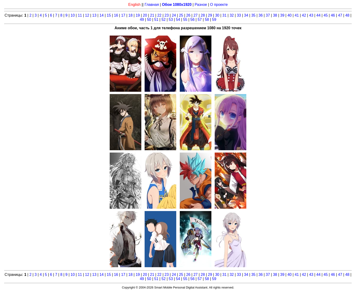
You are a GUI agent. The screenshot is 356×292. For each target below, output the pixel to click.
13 (94, 15)
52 (163, 20)
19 (138, 15)
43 (311, 15)
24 (174, 15)
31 (224, 15)
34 (246, 15)
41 (297, 15)
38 (275, 15)
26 (188, 15)
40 (289, 15)
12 (87, 15)
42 (304, 15)
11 (80, 15)
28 (203, 15)
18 (130, 15)
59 (214, 20)
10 (73, 15)
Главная (152, 5)
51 (156, 20)
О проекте (219, 5)
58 (207, 20)
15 (109, 15)
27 (195, 15)
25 (181, 15)
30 (217, 15)
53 (171, 20)
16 (116, 15)
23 (167, 15)
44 (318, 15)
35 (253, 15)
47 (340, 15)
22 (159, 15)
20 (145, 15)
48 (347, 15)
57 (200, 20)
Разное (201, 5)
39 (282, 15)
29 (210, 15)
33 (239, 15)
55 (185, 20)
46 (333, 15)
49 (142, 20)
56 (192, 20)
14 (101, 15)
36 (261, 15)
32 (232, 15)
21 (152, 15)
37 (268, 15)
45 (326, 15)
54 (178, 20)
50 (149, 20)
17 (123, 15)
